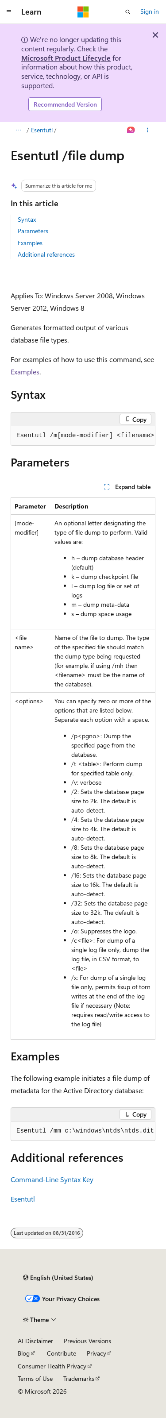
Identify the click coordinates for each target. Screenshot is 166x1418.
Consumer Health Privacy (52, 1366)
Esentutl (42, 130)
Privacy (96, 1353)
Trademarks (78, 1378)
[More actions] (147, 130)
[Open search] (128, 12)
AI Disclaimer (35, 1341)
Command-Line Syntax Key (52, 1179)
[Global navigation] (9, 12)
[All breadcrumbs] (18, 130)
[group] (83, 436)
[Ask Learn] (131, 130)
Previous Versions (87, 1341)
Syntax (27, 219)
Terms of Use (35, 1378)
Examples (30, 243)
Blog (24, 1353)
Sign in (149, 11)
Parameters (33, 231)
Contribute (61, 1353)
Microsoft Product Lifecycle (66, 57)
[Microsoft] (83, 12)
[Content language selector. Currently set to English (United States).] (58, 1278)
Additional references (46, 254)
